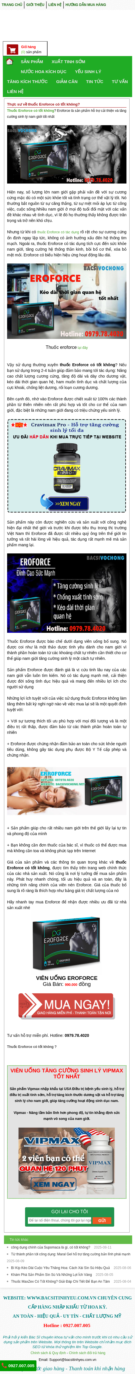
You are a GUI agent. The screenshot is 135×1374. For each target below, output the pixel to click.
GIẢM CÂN (66, 81)
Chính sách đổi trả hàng (87, 1353)
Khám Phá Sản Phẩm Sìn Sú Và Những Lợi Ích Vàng (52, 1275)
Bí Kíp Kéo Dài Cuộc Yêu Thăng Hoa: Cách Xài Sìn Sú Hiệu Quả (61, 1268)
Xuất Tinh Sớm (68, 61)
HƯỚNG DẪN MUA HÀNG (86, 5)
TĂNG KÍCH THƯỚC (27, 81)
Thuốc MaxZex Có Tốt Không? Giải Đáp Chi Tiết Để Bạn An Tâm (61, 1282)
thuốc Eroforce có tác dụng (58, 232)
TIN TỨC (94, 81)
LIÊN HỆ (55, 5)
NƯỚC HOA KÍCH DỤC (43, 71)
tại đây (83, 348)
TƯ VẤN (120, 81)
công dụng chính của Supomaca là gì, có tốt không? (51, 1247)
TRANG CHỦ (12, 5)
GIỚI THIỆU (35, 5)
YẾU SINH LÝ (88, 71)
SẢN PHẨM (32, 61)
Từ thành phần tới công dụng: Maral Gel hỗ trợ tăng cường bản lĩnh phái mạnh (70, 1254)
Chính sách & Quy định (48, 1353)
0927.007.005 (17, 1365)
